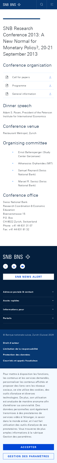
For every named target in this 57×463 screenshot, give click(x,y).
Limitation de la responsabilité (20, 348)
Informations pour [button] (28, 309)
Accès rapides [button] (28, 300)
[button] (41, 4)
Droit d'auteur (11, 343)
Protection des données (16, 354)
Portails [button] (28, 318)
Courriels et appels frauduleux (20, 360)
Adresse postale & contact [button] (28, 292)
